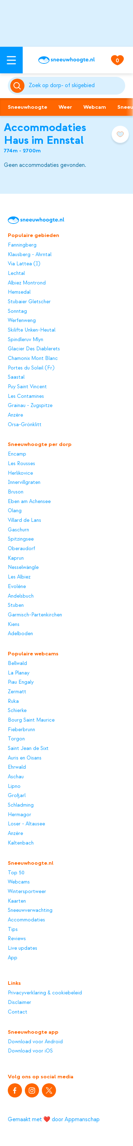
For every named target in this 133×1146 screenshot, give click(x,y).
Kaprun (16, 558)
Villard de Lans (24, 520)
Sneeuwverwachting (30, 910)
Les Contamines (26, 396)
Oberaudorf (21, 549)
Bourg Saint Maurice (31, 720)
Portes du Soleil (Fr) (31, 368)
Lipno (14, 786)
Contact (17, 1012)
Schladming (21, 805)
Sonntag (17, 311)
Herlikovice (20, 473)
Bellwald (17, 663)
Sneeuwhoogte (27, 107)
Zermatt (17, 692)
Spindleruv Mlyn (25, 340)
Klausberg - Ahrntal (29, 255)
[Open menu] (11, 60)
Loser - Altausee (26, 824)
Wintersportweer (27, 891)
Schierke (17, 710)
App (12, 958)
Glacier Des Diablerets (34, 349)
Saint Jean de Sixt (28, 748)
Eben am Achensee (29, 501)
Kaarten (17, 901)
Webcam (94, 107)
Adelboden (20, 634)
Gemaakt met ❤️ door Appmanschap (54, 1119)
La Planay (18, 673)
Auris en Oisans (24, 758)
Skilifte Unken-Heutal (31, 330)
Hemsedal (19, 292)
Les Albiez (19, 577)
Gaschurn (18, 530)
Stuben (16, 605)
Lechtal (16, 273)
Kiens (14, 624)
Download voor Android (35, 1042)
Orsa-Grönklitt (24, 425)
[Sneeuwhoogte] (66, 60)
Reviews (17, 939)
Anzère (15, 415)
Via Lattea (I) (24, 264)
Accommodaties (26, 920)
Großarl (17, 795)
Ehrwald (17, 767)
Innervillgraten (24, 482)
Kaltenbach (21, 843)
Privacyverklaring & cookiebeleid (45, 993)
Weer (65, 107)
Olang (15, 511)
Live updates (22, 948)
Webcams (19, 882)
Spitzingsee (21, 539)
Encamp (17, 454)
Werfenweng (22, 320)
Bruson (15, 492)
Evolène (17, 586)
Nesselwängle (23, 567)
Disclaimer (19, 1002)
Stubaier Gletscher (29, 302)
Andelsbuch (21, 596)
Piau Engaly (21, 682)
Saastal (16, 377)
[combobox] (76, 85)
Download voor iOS (30, 1051)
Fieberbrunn (21, 730)
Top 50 (16, 873)
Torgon (16, 739)
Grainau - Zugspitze (30, 405)
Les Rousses (21, 464)
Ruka (13, 701)
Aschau (16, 777)
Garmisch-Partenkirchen (35, 615)
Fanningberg (22, 245)
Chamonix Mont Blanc (33, 358)
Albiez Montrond (27, 283)
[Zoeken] (76, 85)
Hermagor (19, 815)
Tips (13, 929)
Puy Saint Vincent (27, 387)
